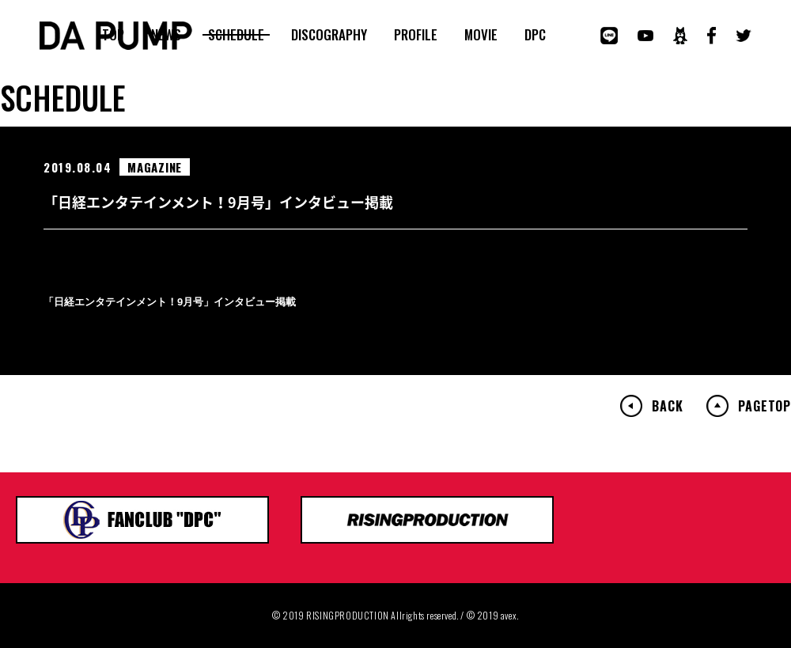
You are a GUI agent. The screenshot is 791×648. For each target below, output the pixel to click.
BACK (667, 405)
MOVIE (481, 35)
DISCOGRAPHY (329, 35)
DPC (535, 35)
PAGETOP (764, 405)
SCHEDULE (236, 35)
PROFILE (415, 35)
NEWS (166, 35)
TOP (113, 35)
